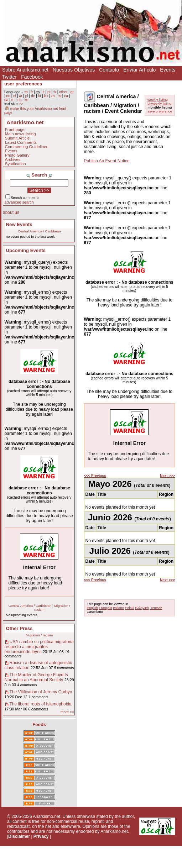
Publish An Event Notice (107, 160)
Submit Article (17, 138)
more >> (67, 712)
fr (32, 92)
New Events (19, 224)
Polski (129, 608)
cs (59, 96)
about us (11, 212)
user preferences (23, 83)
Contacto (109, 70)
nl (14, 96)
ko (26, 100)
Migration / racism (39, 635)
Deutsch (156, 608)
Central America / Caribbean (39, 231)
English (92, 608)
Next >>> (167, 476)
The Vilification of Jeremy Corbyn (41, 691)
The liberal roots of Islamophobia (41, 704)
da (6, 100)
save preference (159, 111)
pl (26, 96)
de (33, 96)
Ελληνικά (142, 608)
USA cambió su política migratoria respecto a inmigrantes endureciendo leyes (39, 646)
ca (66, 96)
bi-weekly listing (159, 103)
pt (49, 92)
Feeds (39, 724)
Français (105, 608)
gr (72, 92)
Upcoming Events (26, 250)
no (8, 96)
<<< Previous (95, 476)
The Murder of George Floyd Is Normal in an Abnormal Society (36, 677)
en (25, 92)
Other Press (19, 628)
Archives (13, 159)
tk (54, 92)
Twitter (9, 77)
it (44, 92)
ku (46, 96)
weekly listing (157, 99)
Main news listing (20, 134)
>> (21, 104)
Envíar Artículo (139, 70)
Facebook (32, 77)
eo (19, 100)
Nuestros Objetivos (74, 70)
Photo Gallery (17, 155)
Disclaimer (19, 836)
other (63, 92)
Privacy (41, 836)
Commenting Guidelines (26, 147)
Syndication (15, 164)
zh (53, 96)
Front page (15, 129)
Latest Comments (21, 142)
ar (20, 96)
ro (13, 100)
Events (167, 70)
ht (39, 96)
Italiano (118, 608)
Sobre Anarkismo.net (25, 70)
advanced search (19, 202)
